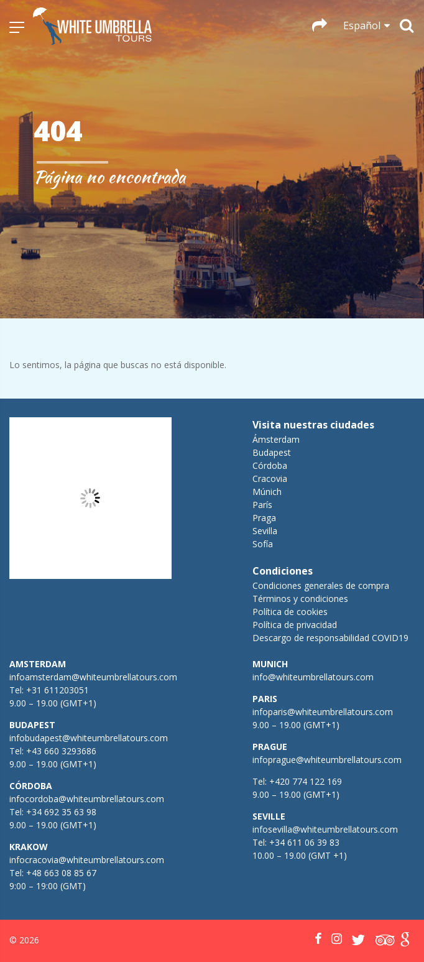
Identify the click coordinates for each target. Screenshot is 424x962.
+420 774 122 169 (304, 781)
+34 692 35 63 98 (61, 812)
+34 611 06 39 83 (304, 842)
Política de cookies (290, 611)
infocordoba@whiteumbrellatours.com (86, 799)
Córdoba (269, 465)
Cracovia (269, 478)
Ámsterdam (276, 439)
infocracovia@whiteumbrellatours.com (86, 860)
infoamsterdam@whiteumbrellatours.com (93, 677)
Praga (264, 518)
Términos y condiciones (300, 598)
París (262, 505)
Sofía (262, 544)
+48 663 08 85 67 (61, 873)
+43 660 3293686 (61, 751)
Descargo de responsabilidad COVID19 (330, 638)
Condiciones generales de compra (320, 585)
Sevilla (264, 531)
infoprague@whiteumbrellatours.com (327, 759)
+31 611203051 (57, 690)
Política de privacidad (294, 625)
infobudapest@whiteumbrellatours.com (88, 738)
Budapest (271, 452)
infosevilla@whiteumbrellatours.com (325, 829)
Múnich (267, 491)
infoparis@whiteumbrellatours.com (322, 712)
